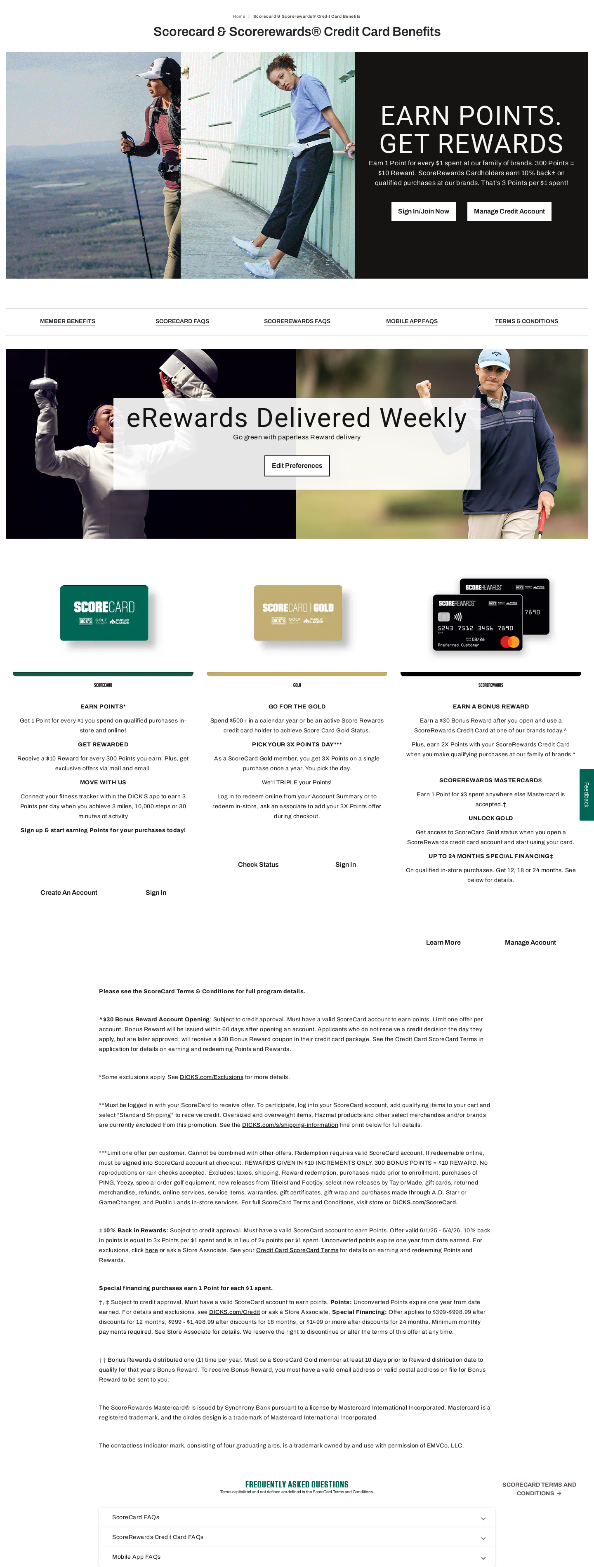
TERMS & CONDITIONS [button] (526, 321)
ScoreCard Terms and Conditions (539, 1489)
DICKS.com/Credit (234, 1312)
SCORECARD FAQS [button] (182, 321)
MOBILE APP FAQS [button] (412, 321)
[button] (424, 211)
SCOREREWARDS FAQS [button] (297, 321)
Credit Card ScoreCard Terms (297, 1250)
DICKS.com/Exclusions (211, 1077)
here (151, 1250)
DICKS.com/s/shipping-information (290, 1125)
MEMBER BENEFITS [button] (67, 321)
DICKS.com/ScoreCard (424, 1202)
